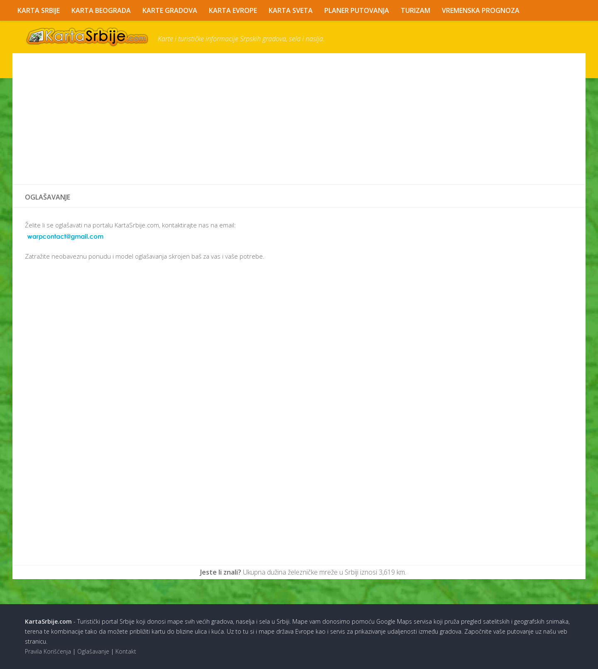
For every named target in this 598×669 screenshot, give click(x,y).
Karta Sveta (291, 10)
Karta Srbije (38, 10)
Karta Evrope (233, 10)
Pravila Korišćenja (48, 651)
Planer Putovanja (356, 10)
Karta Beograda (101, 10)
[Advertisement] (274, 119)
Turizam (415, 10)
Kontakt (125, 651)
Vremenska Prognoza (481, 10)
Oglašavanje (93, 651)
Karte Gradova (169, 10)
